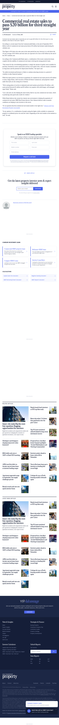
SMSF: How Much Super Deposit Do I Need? (13, 651)
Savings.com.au (22, 710)
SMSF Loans (45, 11)
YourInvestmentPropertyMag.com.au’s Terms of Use (38, 160)
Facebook (35, 683)
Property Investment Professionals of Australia (17, 713)
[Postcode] (39, 147)
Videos (4, 633)
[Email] (29, 152)
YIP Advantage (22, 1)
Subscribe (38, 188)
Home (3, 15)
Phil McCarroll (7, 34)
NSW (31, 659)
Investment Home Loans (32, 11)
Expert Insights (6, 627)
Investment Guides (35, 629)
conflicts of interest (44, 694)
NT (39, 663)
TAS (49, 661)
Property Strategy (34, 631)
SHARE (53, 34)
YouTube (54, 683)
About (4, 683)
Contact (10, 683)
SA (39, 661)
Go (53, 651)
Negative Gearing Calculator (9, 649)
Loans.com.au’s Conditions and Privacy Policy (39, 161)
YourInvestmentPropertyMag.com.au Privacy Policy (20, 161)
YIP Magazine (30, 1)
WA (40, 659)
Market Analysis (6, 631)
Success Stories (6, 629)
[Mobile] (19, 147)
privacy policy (36, 192)
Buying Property (34, 625)
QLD (31, 663)
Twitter (42, 683)
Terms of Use (32, 687)
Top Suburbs (33, 647)
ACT (49, 659)
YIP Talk (4, 637)
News (3, 625)
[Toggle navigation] (55, 6)
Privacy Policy (25, 687)
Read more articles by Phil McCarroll (22, 202)
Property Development (36, 633)
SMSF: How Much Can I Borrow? (10, 653)
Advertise (38, 1)
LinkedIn (48, 683)
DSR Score (5, 639)
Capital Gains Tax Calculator (9, 647)
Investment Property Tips (36, 627)
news (8, 15)
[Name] (19, 142)
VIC (31, 661)
